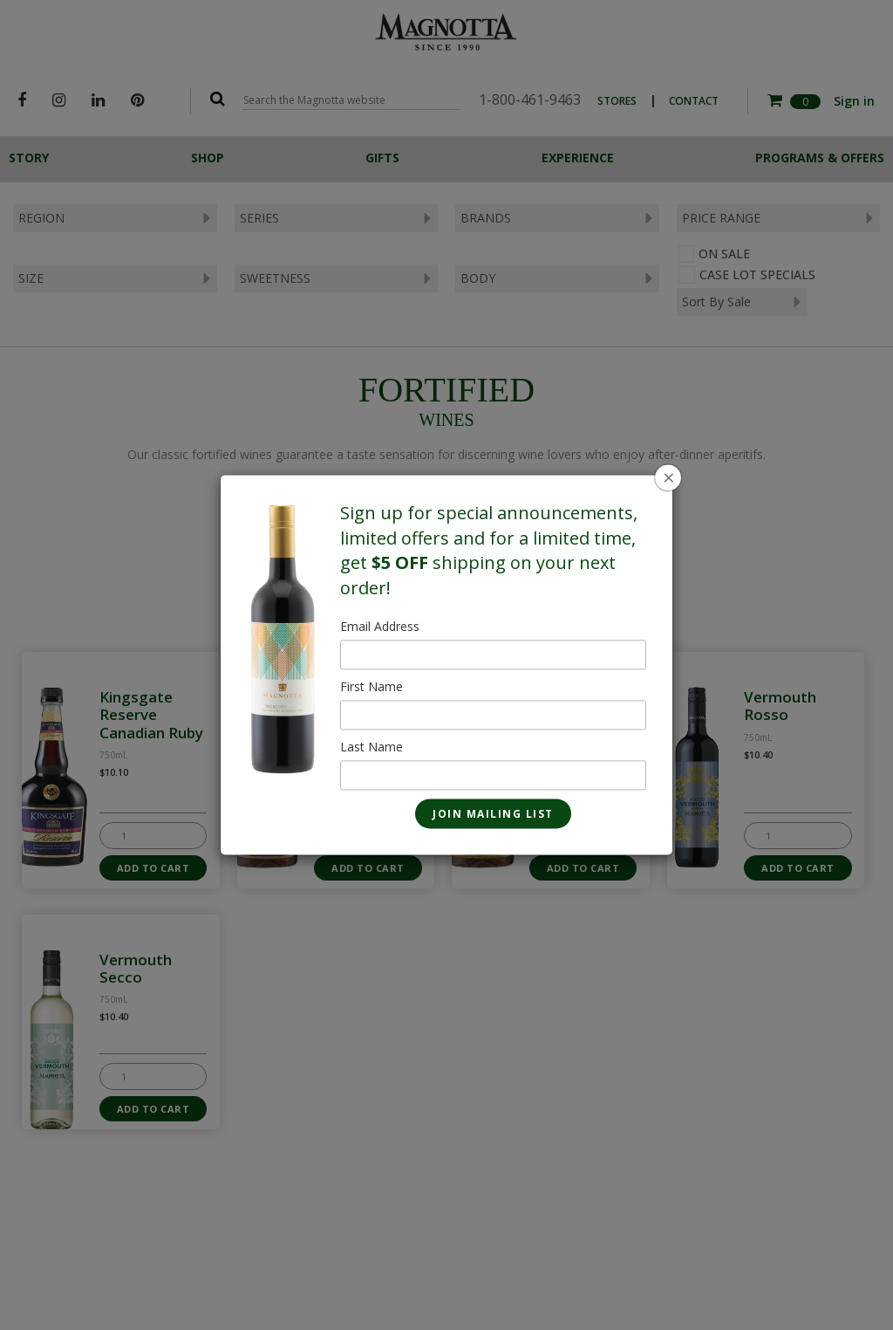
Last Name (371, 747)
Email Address (379, 627)
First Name (371, 687)
